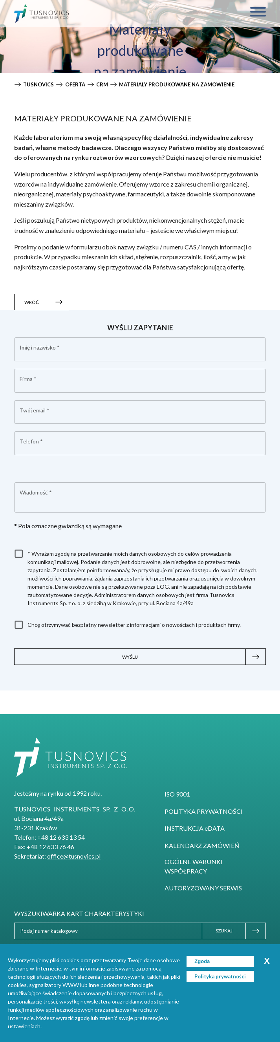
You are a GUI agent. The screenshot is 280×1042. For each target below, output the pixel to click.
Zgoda (202, 961)
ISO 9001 (177, 794)
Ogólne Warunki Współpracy (194, 866)
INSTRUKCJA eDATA (195, 828)
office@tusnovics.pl (74, 856)
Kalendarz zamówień (202, 845)
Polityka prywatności (204, 811)
